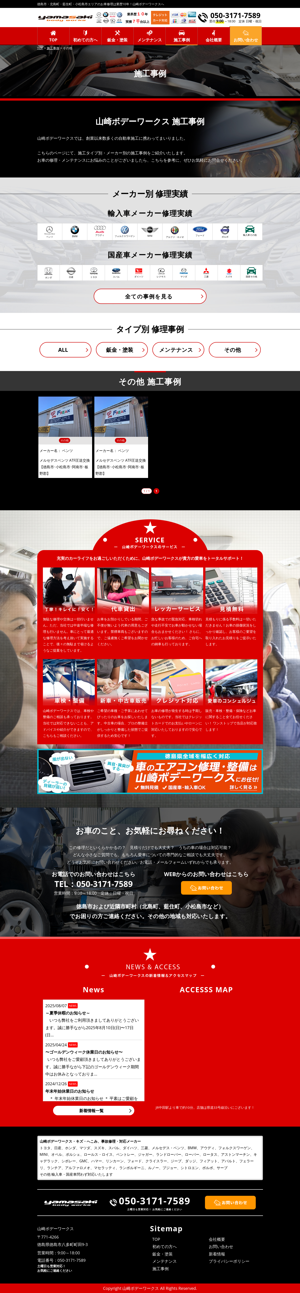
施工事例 (182, 40)
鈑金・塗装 (117, 40)
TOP (53, 40)
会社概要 (214, 40)
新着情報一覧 (91, 1110)
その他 (232, 349)
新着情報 (217, 1254)
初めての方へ (85, 40)
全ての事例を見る (149, 296)
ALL (63, 349)
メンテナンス (149, 40)
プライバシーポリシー (229, 1261)
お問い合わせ (221, 1246)
